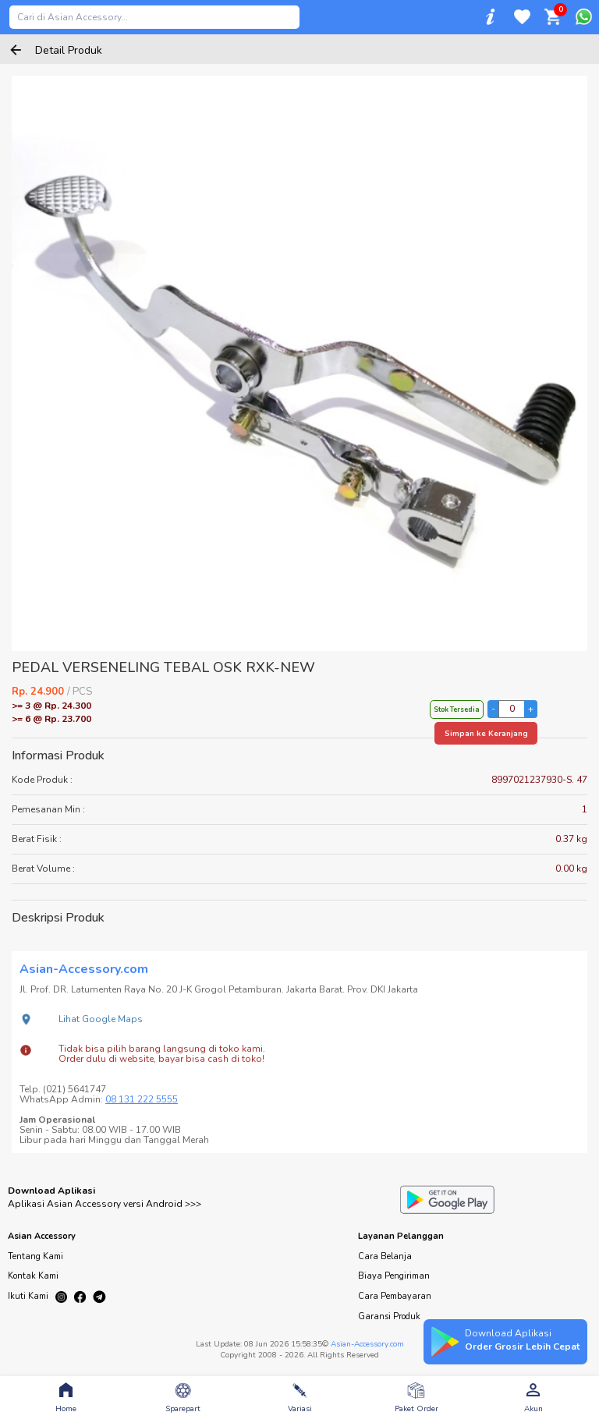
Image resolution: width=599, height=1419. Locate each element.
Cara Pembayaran (394, 1296)
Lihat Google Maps (100, 1019)
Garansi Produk (389, 1316)
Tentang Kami (35, 1256)
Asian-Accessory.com (367, 1344)
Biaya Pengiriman (394, 1276)
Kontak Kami (33, 1276)
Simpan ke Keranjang (486, 733)
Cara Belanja (385, 1256)
